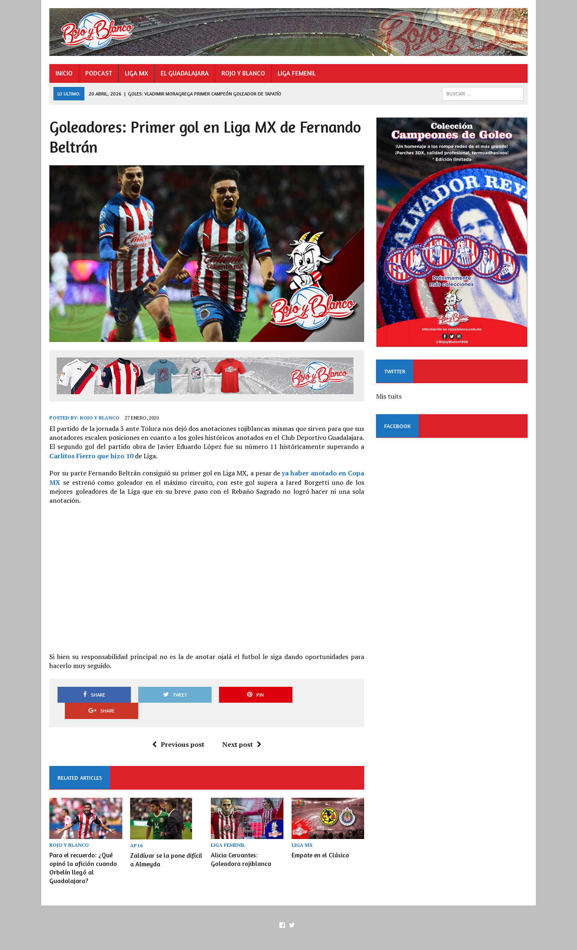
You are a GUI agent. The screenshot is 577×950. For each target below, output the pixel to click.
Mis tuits (389, 398)
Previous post (178, 729)
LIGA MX (135, 73)
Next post (241, 729)
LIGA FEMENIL (295, 73)
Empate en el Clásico (320, 840)
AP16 (135, 831)
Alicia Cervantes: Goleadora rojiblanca (240, 844)
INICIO (62, 73)
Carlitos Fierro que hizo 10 (90, 457)
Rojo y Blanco (98, 419)
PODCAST (97, 73)
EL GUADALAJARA (183, 73)
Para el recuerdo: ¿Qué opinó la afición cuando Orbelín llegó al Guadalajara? (82, 853)
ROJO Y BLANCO (242, 73)
